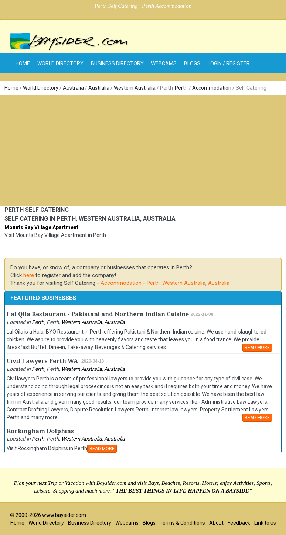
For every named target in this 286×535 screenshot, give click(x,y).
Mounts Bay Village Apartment (41, 227)
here (28, 275)
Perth (181, 88)
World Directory (60, 63)
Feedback (239, 523)
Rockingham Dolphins (40, 431)
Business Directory (117, 63)
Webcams (164, 63)
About (216, 523)
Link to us (265, 523)
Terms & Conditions (182, 523)
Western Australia (135, 88)
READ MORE (257, 347)
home (23, 63)
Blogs (192, 63)
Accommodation (211, 88)
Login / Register (229, 63)
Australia (73, 88)
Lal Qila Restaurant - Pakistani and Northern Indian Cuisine (98, 314)
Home (11, 88)
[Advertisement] (143, 150)
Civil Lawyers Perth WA (43, 361)
